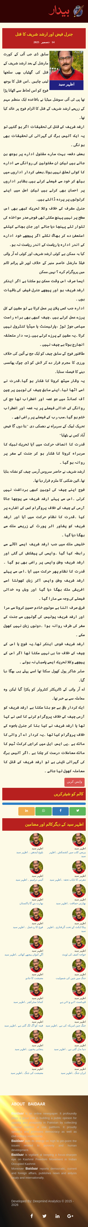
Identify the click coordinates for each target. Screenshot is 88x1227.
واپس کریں (74, 781)
